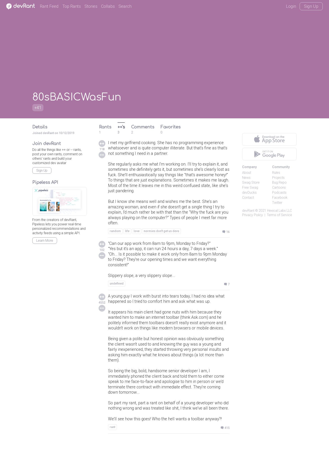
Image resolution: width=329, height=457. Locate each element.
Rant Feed (49, 6)
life (127, 232)
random (115, 232)
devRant (248, 211)
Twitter (277, 203)
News (246, 178)
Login (291, 6)
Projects (278, 178)
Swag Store (251, 182)
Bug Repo (279, 182)
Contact (248, 198)
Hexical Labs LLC (279, 211)
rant (112, 443)
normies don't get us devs (161, 232)
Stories (91, 6)
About (246, 173)
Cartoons (279, 187)
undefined (117, 286)
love (137, 232)
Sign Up (311, 6)
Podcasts (279, 193)
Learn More (44, 241)
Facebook (279, 198)
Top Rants (71, 6)
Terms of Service (279, 215)
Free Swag (250, 187)
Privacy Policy (252, 215)
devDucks (249, 193)
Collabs (108, 6)
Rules (276, 173)
